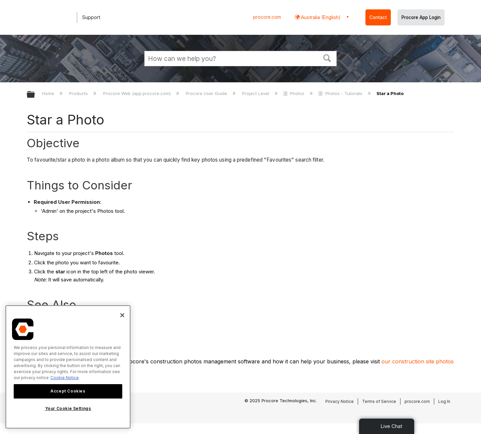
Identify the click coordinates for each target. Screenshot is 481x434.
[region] (68, 367)
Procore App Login (421, 17)
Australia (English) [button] (320, 17)
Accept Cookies (67, 391)
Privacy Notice (339, 401)
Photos (294, 93)
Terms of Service (379, 401)
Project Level (256, 93)
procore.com (267, 17)
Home (48, 93)
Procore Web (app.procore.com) (137, 93)
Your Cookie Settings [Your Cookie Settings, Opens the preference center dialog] (68, 408)
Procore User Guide (207, 93)
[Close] (122, 315)
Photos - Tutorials (340, 93)
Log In (444, 401)
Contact (378, 17)
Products (79, 93)
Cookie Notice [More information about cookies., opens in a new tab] (64, 377)
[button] (327, 57)
